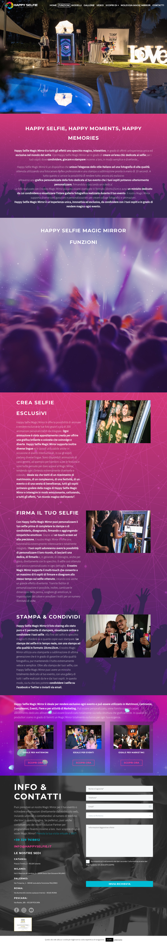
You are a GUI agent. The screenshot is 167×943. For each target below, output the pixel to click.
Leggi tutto (118, 939)
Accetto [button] (109, 940)
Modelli (76, 5)
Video (100, 5)
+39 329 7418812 (27, 840)
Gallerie (89, 5)
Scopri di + (112, 5)
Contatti (158, 5)
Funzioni (64, 5)
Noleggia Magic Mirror (135, 5)
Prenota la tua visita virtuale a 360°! (56, 833)
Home (53, 5)
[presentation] (104, 873)
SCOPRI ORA (35, 762)
